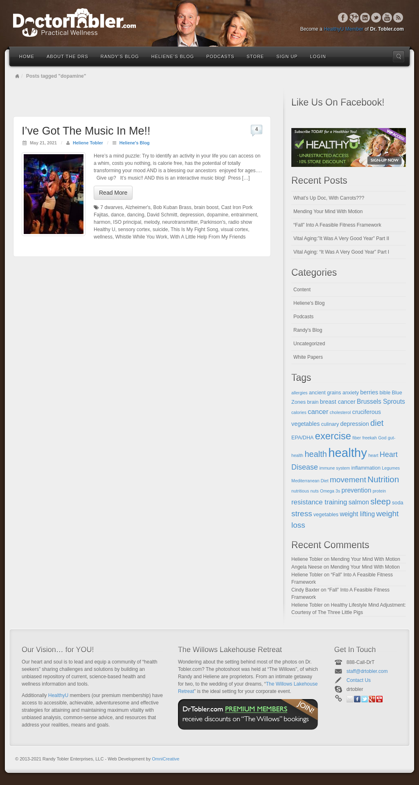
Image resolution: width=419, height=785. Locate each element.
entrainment (244, 215)
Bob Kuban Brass (172, 207)
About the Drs (67, 56)
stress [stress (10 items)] (301, 513)
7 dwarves (111, 207)
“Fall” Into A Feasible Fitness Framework (337, 225)
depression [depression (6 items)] (354, 424)
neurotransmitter (180, 222)
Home (26, 56)
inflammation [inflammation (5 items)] (366, 468)
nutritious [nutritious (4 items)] (300, 490)
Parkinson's (213, 222)
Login (318, 56)
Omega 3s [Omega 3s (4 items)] (330, 490)
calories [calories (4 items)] (298, 412)
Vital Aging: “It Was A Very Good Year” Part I (341, 252)
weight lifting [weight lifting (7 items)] (357, 514)
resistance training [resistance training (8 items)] (319, 502)
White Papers (308, 357)
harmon (102, 222)
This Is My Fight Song (194, 229)
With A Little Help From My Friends (208, 237)
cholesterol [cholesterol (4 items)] (340, 412)
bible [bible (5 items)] (385, 393)
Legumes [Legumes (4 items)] (391, 468)
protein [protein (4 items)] (379, 490)
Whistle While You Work (141, 237)
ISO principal (127, 222)
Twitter (376, 17)
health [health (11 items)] (315, 454)
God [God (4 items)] (382, 437)
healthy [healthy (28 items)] (347, 452)
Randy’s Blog (120, 56)
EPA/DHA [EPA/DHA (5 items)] (302, 438)
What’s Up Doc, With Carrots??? (328, 198)
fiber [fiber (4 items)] (356, 437)
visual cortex (234, 229)
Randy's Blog (307, 330)
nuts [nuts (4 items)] (315, 490)
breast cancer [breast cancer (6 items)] (338, 401)
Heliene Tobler (88, 142)
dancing (135, 215)
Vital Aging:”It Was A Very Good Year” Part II (341, 238)
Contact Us (359, 680)
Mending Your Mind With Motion (328, 211)
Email (350, 699)
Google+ (354, 17)
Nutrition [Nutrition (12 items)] (383, 479)
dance (117, 215)
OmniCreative (165, 758)
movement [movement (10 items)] (348, 479)
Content (302, 289)
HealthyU (58, 695)
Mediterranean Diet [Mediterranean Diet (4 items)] (310, 480)
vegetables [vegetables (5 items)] (325, 514)
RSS (398, 17)
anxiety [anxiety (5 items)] (350, 393)
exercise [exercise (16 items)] (333, 436)
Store (255, 56)
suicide (160, 229)
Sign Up (286, 56)
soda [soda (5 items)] (397, 503)
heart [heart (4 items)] (373, 455)
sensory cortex (134, 229)
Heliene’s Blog (172, 56)
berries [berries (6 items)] (369, 392)
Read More (113, 192)
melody (152, 222)
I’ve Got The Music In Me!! (86, 131)
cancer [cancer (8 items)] (318, 412)
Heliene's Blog (134, 142)
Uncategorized (309, 343)
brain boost (206, 207)
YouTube (387, 17)
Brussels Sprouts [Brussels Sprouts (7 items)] (381, 401)
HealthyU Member (343, 29)
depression (192, 215)
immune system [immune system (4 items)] (334, 468)
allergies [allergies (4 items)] (299, 392)
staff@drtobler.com (367, 671)
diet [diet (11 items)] (376, 422)
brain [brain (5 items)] (312, 402)
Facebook (343, 17)
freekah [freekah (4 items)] (369, 437)
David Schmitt (162, 215)
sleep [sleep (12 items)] (380, 501)
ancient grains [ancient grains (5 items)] (325, 393)
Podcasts (220, 56)
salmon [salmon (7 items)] (359, 502)
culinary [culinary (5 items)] (330, 424)
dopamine (217, 215)
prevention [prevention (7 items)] (357, 490)
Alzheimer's (138, 207)
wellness (103, 237)
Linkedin (365, 17)
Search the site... (398, 56)
